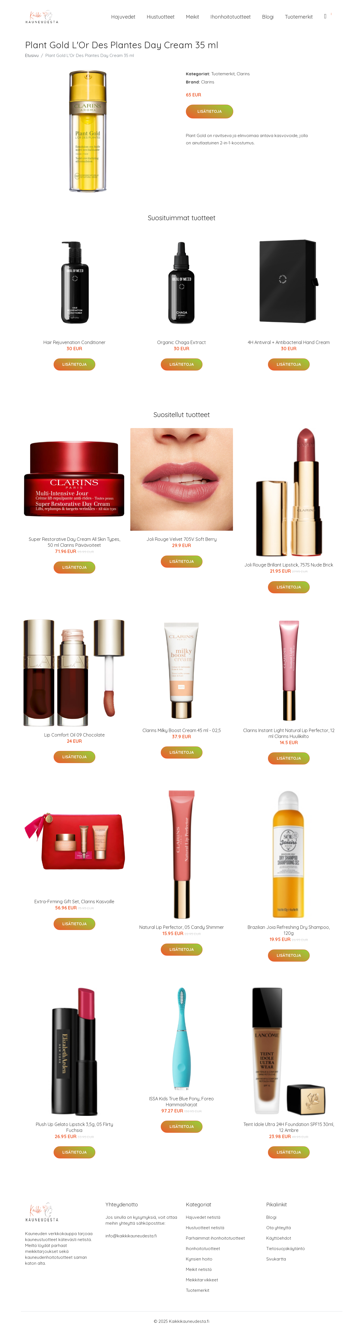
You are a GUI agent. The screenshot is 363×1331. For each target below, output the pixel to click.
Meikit (192, 17)
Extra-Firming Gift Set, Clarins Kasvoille (74, 901)
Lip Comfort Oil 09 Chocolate (74, 735)
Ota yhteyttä (278, 1227)
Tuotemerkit (299, 17)
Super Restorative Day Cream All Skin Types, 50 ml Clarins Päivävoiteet (74, 542)
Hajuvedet (123, 17)
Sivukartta (276, 1259)
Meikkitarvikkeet (202, 1279)
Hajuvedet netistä (203, 1217)
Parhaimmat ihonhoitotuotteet (215, 1238)
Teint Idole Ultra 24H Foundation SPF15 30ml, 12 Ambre (288, 1127)
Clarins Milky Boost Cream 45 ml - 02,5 (181, 730)
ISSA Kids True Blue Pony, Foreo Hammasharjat (181, 1101)
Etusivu (32, 55)
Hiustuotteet (161, 17)
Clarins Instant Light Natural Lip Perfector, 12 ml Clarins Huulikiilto (289, 733)
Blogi (268, 17)
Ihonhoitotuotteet (230, 17)
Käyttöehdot (278, 1238)
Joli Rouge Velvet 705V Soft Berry (181, 539)
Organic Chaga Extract (181, 342)
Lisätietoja (209, 111)
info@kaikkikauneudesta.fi (131, 1236)
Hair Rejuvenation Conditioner (74, 342)
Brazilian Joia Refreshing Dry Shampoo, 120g (289, 930)
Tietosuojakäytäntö (285, 1248)
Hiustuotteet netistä (205, 1227)
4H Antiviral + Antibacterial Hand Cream (289, 342)
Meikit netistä (199, 1269)
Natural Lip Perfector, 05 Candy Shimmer (181, 927)
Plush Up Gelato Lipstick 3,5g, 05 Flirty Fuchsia (74, 1127)
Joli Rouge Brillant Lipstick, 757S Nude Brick (288, 565)
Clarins (243, 73)
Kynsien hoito (199, 1259)
